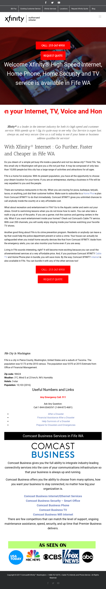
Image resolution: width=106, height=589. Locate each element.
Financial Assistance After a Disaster (55, 417)
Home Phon (89, 193)
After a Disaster (56, 414)
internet (95, 257)
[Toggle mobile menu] (100, 16)
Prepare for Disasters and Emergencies (55, 425)
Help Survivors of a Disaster (56, 421)
